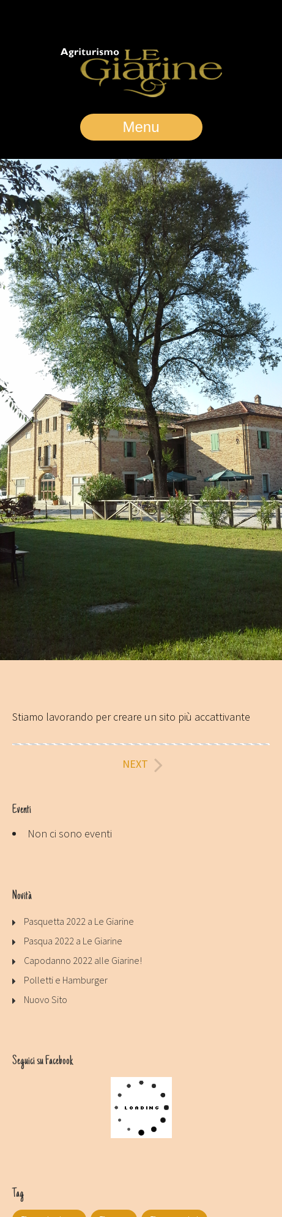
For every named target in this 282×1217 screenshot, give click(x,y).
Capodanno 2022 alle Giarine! (83, 960)
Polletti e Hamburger (66, 980)
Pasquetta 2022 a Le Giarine (79, 921)
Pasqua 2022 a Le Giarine (73, 941)
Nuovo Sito (45, 999)
